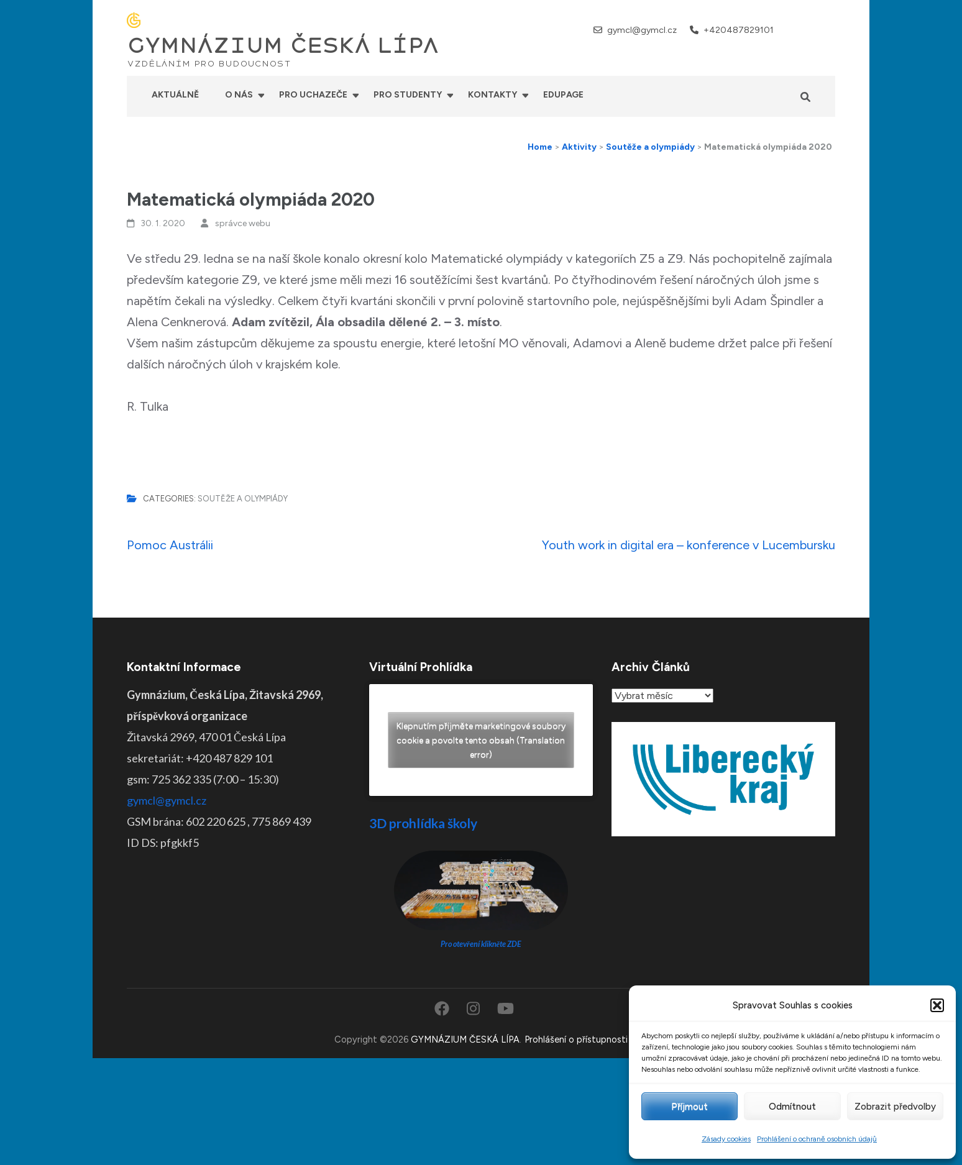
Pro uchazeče (313, 94)
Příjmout (689, 1106)
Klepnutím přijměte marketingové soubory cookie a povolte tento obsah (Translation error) (481, 740)
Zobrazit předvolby (895, 1106)
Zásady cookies (726, 1139)
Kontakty (492, 94)
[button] (937, 1005)
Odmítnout (792, 1106)
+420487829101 (738, 30)
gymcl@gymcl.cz (642, 30)
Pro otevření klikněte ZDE (481, 944)
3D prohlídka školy (423, 823)
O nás (239, 94)
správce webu (242, 223)
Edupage (563, 94)
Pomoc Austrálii (170, 544)
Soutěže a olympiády (243, 498)
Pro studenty (407, 94)
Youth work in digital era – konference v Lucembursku (688, 544)
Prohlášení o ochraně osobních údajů (817, 1139)
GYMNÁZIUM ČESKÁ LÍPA (283, 46)
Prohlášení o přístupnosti (576, 1039)
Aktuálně (175, 94)
